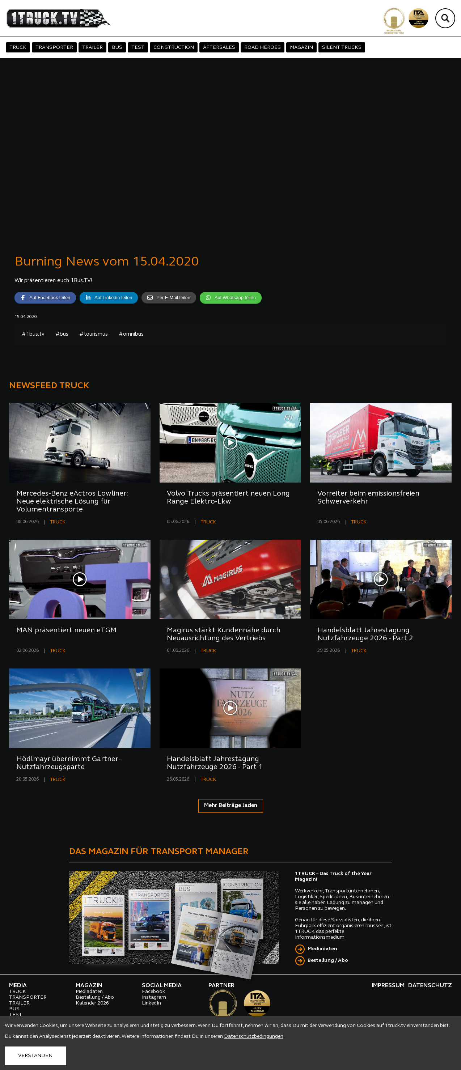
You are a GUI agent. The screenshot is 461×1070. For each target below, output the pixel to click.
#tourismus (93, 334)
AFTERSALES (219, 47)
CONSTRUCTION (173, 47)
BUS (117, 47)
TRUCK (17, 47)
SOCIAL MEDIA (162, 986)
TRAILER (92, 47)
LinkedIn (151, 1003)
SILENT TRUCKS (341, 47)
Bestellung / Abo (328, 960)
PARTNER (221, 986)
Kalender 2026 (92, 1003)
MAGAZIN (301, 47)
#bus (61, 334)
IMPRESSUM (388, 986)
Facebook (153, 991)
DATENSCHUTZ (430, 986)
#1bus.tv (33, 334)
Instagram (154, 997)
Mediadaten (322, 949)
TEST (137, 47)
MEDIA (18, 986)
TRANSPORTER (54, 47)
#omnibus (131, 334)
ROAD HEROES (262, 47)
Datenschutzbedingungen (253, 1036)
